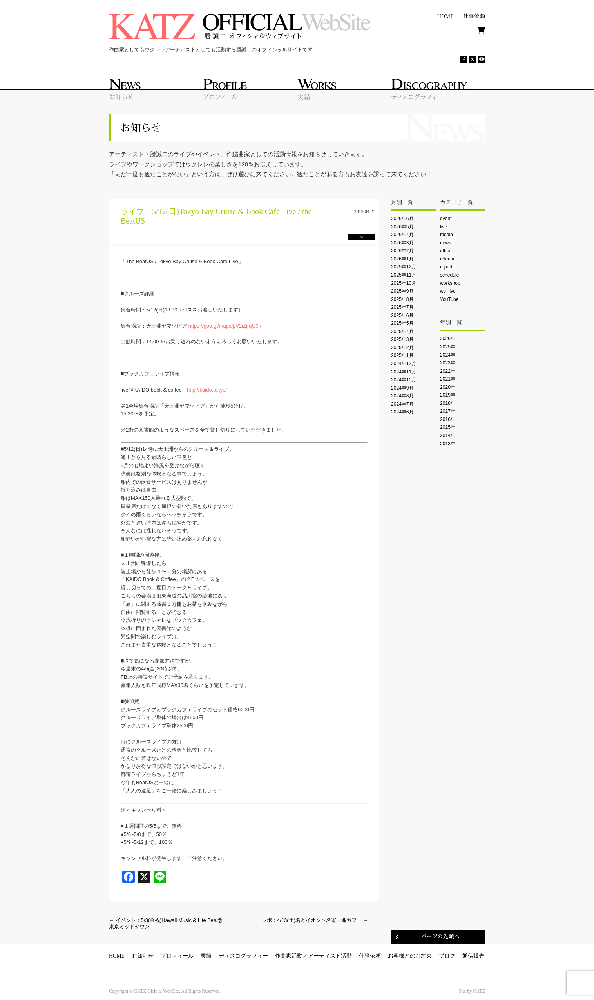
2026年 (447, 338)
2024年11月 (403, 372)
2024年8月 (402, 396)
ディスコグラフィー (243, 956)
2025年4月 (402, 331)
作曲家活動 (288, 956)
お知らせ (143, 956)
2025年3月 (402, 339)
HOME (117, 956)
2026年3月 (402, 243)
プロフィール (177, 956)
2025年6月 (402, 315)
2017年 (447, 411)
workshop (450, 283)
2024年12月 (403, 363)
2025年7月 (402, 307)
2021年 (447, 379)
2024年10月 (403, 380)
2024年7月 (402, 404)
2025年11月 (403, 275)
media (446, 234)
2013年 (447, 443)
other (445, 250)
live (443, 227)
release (448, 259)
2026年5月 (402, 227)
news (445, 243)
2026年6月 (402, 218)
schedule (449, 275)
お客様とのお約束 (410, 956)
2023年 (447, 363)
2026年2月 (402, 250)
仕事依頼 (370, 956)
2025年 (447, 347)
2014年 (447, 435)
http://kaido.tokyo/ (207, 390)
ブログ (447, 956)
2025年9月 (402, 291)
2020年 (447, 387)
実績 (206, 956)
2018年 (447, 403)
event (446, 218)
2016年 (447, 419)
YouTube (449, 299)
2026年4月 (402, 234)
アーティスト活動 (330, 956)
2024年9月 (402, 388)
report (446, 267)
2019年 (447, 395)
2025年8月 (402, 299)
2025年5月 (402, 323)
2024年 (447, 355)
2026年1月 (402, 259)
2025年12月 (403, 267)
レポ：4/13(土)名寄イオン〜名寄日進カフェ (315, 920)
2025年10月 (403, 283)
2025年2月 (402, 347)
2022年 (447, 371)
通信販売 (473, 956)
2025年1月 (402, 355)
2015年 (447, 427)
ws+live (448, 291)
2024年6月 (402, 412)
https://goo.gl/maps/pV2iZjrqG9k (224, 326)
